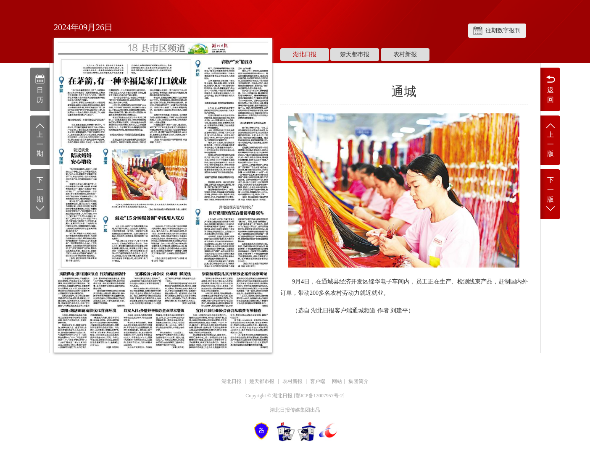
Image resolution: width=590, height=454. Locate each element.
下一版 (550, 194)
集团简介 (358, 381)
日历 (40, 88)
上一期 (40, 139)
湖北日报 (304, 54)
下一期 (40, 194)
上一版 (550, 139)
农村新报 (405, 54)
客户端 (317, 381)
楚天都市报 (354, 54)
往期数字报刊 (503, 30)
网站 (337, 381)
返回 (550, 88)
